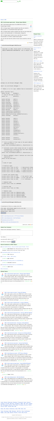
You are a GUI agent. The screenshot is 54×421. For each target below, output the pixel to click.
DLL (20, 412)
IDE (8, 404)
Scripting (21, 406)
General (28, 403)
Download (3, 213)
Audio (2, 403)
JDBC (21, 404)
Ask (25, 409)
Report (17, 406)
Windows (14, 412)
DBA (10, 412)
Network (11, 406)
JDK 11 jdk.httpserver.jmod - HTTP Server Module (13, 215)
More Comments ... (5, 269)
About (7, 409)
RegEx (2, 413)
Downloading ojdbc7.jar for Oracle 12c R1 (11, 253)
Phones (16, 413)
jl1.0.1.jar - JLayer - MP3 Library (9, 257)
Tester (2, 412)
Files (23, 412)
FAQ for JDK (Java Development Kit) (10, 222)
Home (2, 19)
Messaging (5, 406)
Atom (22, 409)
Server (30, 406)
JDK (5, 19)
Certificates (27, 412)
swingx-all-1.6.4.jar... (38, 71)
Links (5, 413)
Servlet (2, 407)
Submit (13, 242)
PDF (14, 406)
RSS (19, 409)
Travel (19, 413)
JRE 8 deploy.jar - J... (38, 83)
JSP (27, 404)
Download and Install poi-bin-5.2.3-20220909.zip (12, 261)
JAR (18, 412)
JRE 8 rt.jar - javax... (38, 61)
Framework (20, 403)
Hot (5, 409)
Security (26, 406)
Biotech (6, 403)
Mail (2, 406)
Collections (12, 409)
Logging (30, 404)
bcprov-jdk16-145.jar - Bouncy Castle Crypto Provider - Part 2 (15, 247)
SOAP (6, 407)
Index (16, 409)
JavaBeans (17, 404)
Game (25, 403)
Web (13, 407)
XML (15, 407)
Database (15, 403)
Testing (9, 407)
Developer (6, 412)
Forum (25, 413)
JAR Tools (12, 404)
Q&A (8, 413)
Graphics (3, 404)
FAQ (23, 413)
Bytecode (10, 403)
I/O (6, 404)
